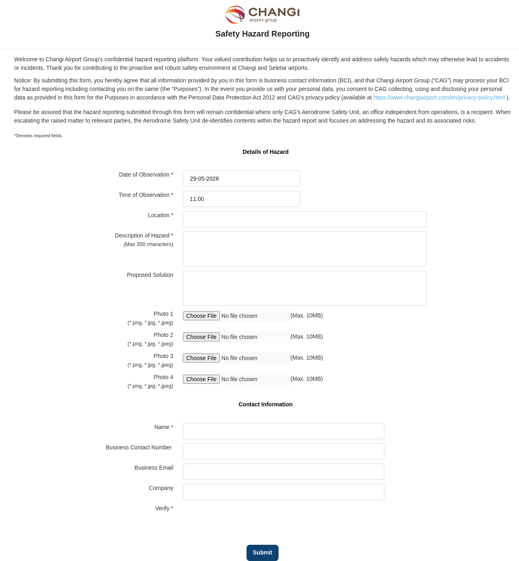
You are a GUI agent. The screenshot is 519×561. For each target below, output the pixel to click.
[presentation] (244, 520)
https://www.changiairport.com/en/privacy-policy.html (439, 97)
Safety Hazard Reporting (262, 34)
